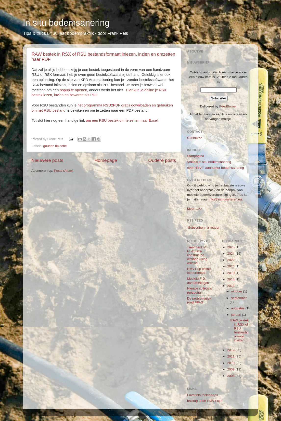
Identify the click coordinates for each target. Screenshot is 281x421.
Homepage (105, 160)
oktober (237, 291)
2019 (231, 273)
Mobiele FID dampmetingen (198, 280)
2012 (231, 350)
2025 (231, 247)
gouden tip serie (55, 146)
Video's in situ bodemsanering (209, 162)
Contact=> (194, 138)
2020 (231, 266)
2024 (231, 253)
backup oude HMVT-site (204, 401)
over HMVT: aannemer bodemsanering (215, 168)
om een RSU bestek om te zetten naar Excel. (122, 120)
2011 (231, 356)
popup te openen (73, 90)
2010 (231, 363)
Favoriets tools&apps (202, 395)
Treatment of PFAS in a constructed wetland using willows (197, 255)
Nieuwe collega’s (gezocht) (199, 290)
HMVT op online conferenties (199, 271)
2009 (231, 369)
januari (236, 314)
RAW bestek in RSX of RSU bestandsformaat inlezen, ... (239, 330)
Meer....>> (194, 208)
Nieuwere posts (47, 160)
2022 (231, 260)
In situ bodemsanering (66, 23)
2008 (231, 376)
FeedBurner (228, 106)
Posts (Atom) (63, 170)
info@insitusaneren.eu (225, 199)
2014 (231, 279)
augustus (238, 308)
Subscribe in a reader (203, 227)
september (239, 298)
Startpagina (195, 156)
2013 (231, 286)
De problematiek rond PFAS (199, 300)
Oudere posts (162, 160)
